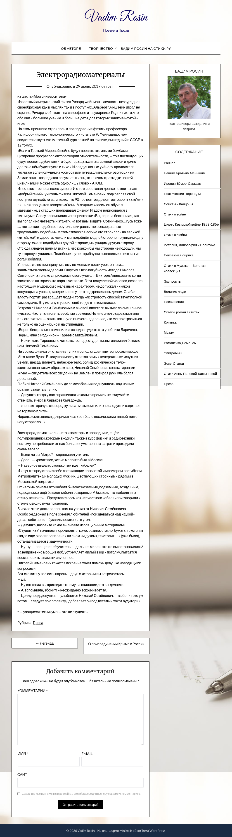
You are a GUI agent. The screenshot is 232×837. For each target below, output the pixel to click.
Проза (38, 622)
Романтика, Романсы (180, 343)
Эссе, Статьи (174, 363)
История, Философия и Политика (189, 245)
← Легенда (45, 643)
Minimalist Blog (130, 830)
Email (88, 753)
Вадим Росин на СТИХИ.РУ (146, 48)
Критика (170, 322)
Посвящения (174, 302)
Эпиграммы (173, 353)
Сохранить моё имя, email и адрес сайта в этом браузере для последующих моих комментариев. (81, 793)
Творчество (101, 48)
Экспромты (173, 281)
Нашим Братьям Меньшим (184, 173)
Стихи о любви (175, 235)
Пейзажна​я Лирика (179, 255)
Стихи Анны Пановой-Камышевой (190, 373)
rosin (110, 86)
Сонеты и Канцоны (178, 204)
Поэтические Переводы (182, 194)
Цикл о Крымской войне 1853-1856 (191, 224)
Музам (169, 332)
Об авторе (71, 48)
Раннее (169, 163)
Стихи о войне (175, 214)
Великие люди (175, 291)
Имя (23, 753)
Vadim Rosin (116, 17)
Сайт (22, 774)
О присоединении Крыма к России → (116, 646)
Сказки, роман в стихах (181, 312)
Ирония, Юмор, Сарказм (182, 183)
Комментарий (32, 690)
